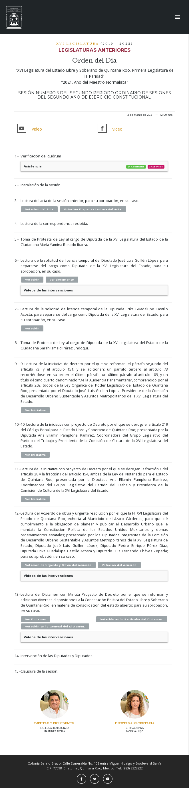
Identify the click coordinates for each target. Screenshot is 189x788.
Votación (32, 279)
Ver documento (62, 279)
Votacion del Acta (39, 209)
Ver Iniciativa (35, 410)
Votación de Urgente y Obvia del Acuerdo (58, 565)
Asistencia (94, 166)
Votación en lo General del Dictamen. (55, 626)
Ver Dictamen (35, 619)
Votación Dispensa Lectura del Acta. (93, 209)
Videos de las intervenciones (48, 290)
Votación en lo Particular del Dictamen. (132, 619)
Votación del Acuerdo (119, 565)
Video (37, 129)
